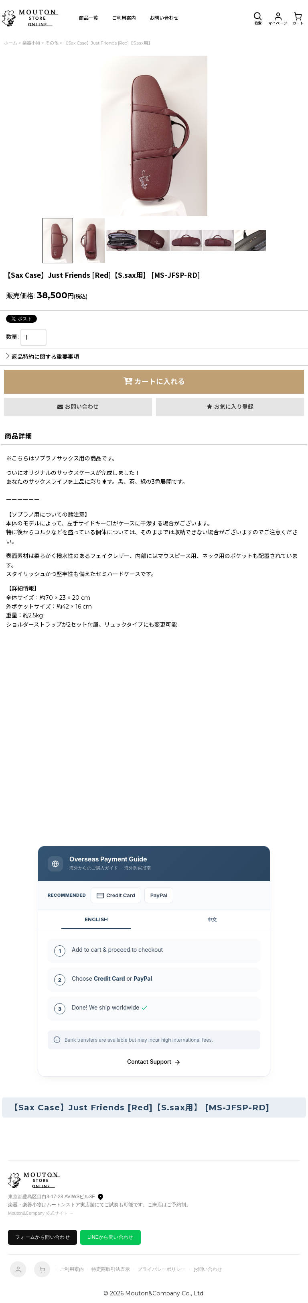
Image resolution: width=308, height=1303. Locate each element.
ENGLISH (96, 919)
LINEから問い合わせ (110, 1237)
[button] (258, 18)
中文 (212, 919)
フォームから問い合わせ (42, 1237)
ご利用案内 (72, 1269)
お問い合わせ (207, 1269)
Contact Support (154, 1061)
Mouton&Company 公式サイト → (40, 1213)
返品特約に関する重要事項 (42, 356)
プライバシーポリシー (162, 1269)
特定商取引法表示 (110, 1269)
